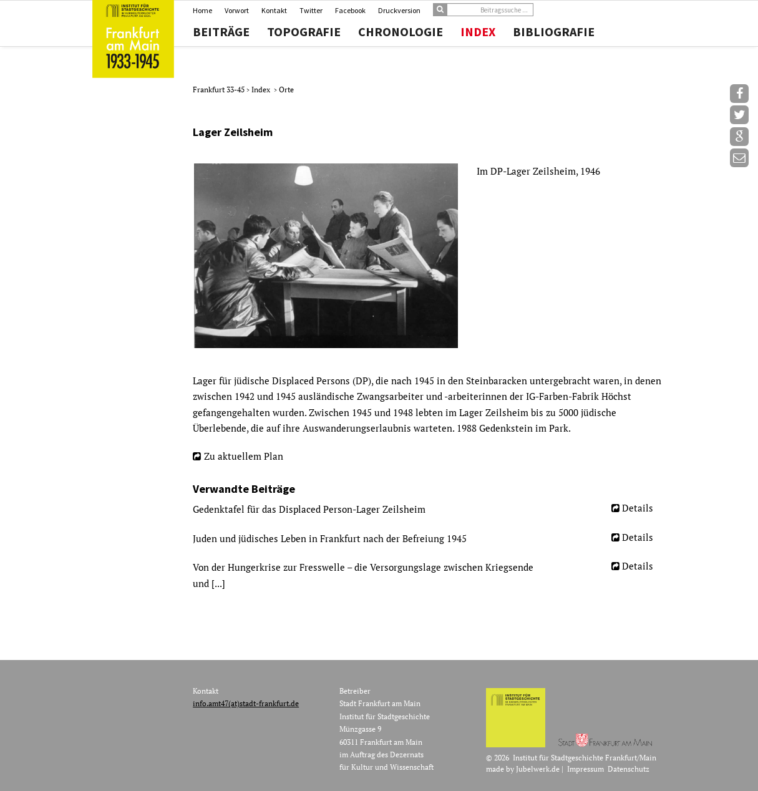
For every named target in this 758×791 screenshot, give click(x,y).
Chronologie (400, 32)
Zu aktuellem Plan (243, 456)
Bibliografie (554, 32)
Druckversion (399, 10)
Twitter (311, 10)
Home (202, 10)
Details (637, 508)
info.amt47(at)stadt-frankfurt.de (246, 703)
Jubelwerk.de (538, 769)
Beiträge (221, 32)
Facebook (350, 10)
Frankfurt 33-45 (219, 89)
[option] (428, 255)
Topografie (304, 32)
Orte (286, 89)
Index (477, 32)
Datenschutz (628, 769)
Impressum (585, 769)
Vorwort (237, 10)
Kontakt (274, 10)
